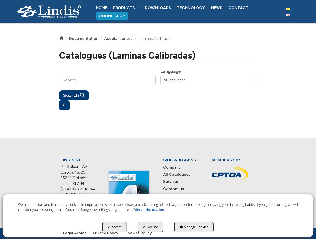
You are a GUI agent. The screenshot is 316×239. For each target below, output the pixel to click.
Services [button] (171, 181)
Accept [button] (115, 227)
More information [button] (149, 209)
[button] (48, 11)
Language (170, 71)
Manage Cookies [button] (193, 227)
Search (74, 95)
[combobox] (208, 80)
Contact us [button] (173, 188)
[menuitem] (101, 8)
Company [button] (172, 167)
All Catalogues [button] (176, 174)
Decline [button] (150, 227)
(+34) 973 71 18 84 (77, 189)
